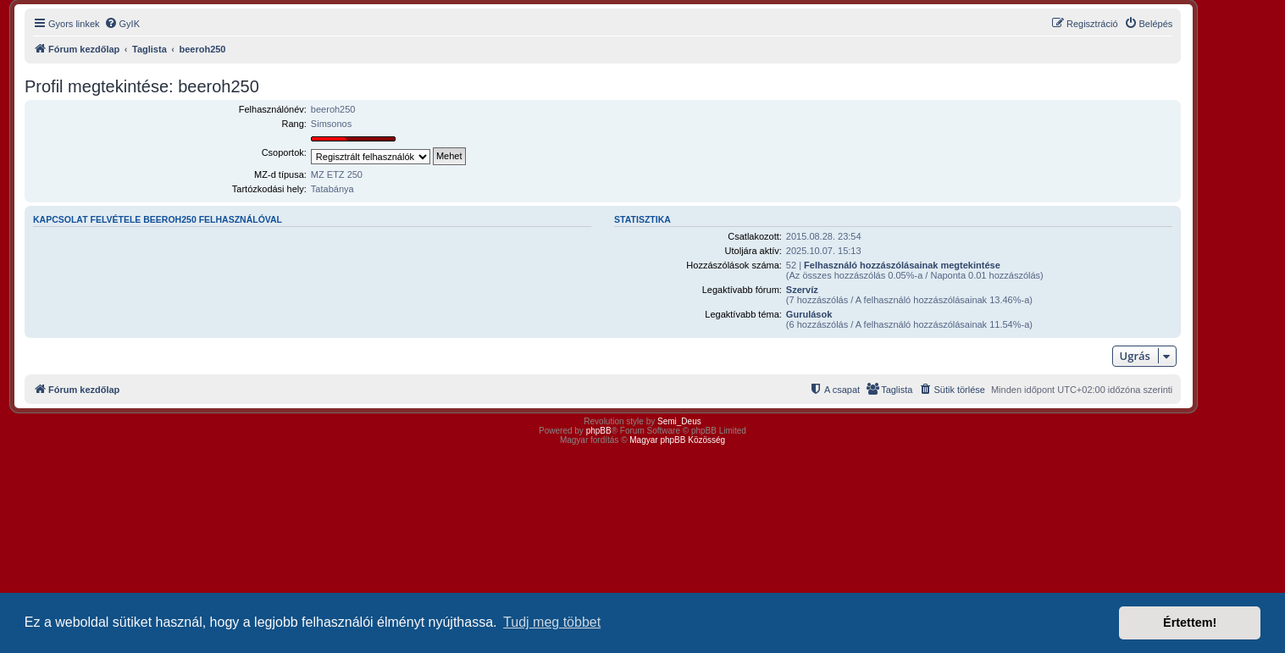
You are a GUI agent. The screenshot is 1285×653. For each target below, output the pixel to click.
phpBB (599, 430)
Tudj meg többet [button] (552, 622)
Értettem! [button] (1189, 622)
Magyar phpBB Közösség (677, 440)
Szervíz (802, 290)
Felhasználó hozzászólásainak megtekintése (902, 265)
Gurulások (809, 314)
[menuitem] (122, 24)
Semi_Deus (679, 421)
